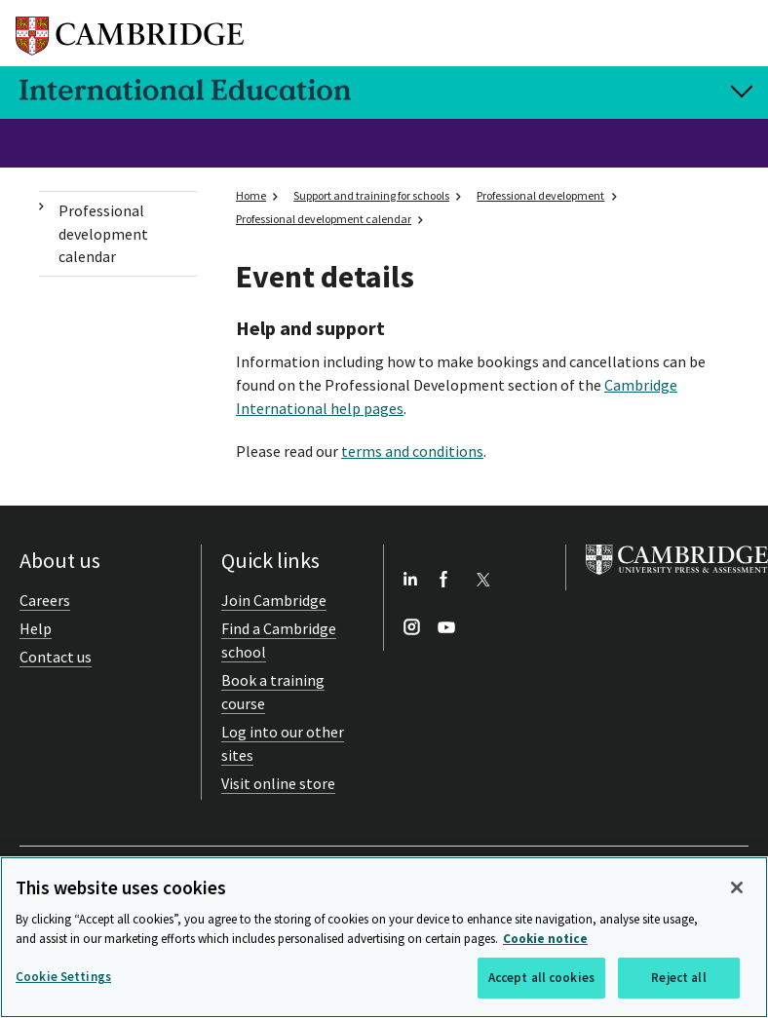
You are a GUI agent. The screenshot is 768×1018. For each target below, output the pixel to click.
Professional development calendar (103, 233)
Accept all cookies (541, 977)
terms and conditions (412, 451)
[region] (384, 937)
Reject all (678, 977)
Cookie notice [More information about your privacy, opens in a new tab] (545, 938)
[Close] (736, 887)
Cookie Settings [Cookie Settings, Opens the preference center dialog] (63, 976)
